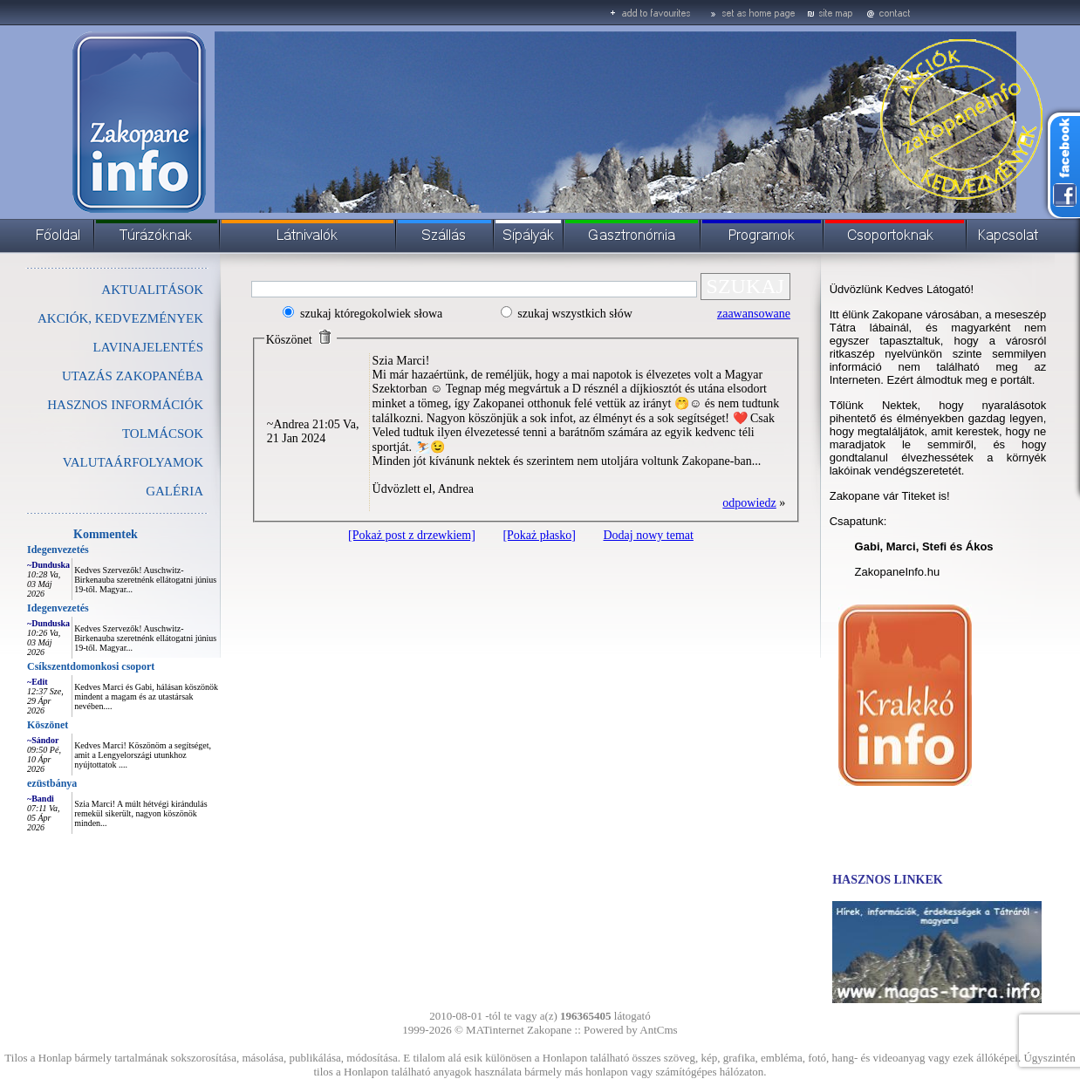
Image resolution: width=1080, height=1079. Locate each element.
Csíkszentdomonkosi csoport (90, 666)
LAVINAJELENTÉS (148, 347)
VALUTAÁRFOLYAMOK (133, 462)
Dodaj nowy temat (648, 535)
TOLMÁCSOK (162, 433)
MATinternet (495, 1029)
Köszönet (47, 725)
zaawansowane (753, 313)
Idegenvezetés (58, 549)
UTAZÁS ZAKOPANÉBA (132, 376)
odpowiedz (749, 502)
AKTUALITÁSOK (152, 290)
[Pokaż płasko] (539, 535)
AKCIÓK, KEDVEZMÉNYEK (120, 318)
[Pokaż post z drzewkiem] (411, 535)
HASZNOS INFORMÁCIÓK (125, 405)
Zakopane (549, 1029)
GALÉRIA (174, 491)
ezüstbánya (52, 783)
